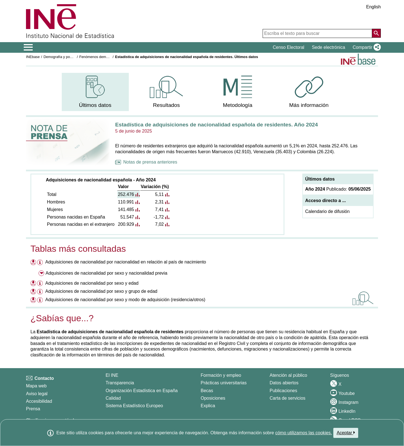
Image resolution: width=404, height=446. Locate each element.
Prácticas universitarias (224, 382)
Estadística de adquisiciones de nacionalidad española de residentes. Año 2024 (216, 125)
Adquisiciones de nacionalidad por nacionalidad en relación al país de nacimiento (125, 262)
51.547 (127, 217)
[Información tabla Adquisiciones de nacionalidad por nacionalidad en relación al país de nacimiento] (40, 262)
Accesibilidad (39, 401)
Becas (207, 390)
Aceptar (346, 432)
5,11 (159, 194)
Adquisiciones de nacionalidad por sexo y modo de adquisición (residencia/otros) (125, 299)
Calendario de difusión (327, 211)
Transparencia (120, 382)
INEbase (33, 57)
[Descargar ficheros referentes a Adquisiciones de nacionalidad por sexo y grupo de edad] (33, 291)
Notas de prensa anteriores (146, 162)
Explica (208, 405)
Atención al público (288, 375)
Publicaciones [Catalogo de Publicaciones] (283, 390)
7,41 (159, 209)
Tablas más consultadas (78, 249)
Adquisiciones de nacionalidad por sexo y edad (92, 283)
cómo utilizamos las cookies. (303, 432)
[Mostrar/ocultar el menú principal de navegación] (28, 47)
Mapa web (36, 385)
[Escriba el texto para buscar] (317, 33)
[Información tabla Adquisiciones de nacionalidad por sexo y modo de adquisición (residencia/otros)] (40, 300)
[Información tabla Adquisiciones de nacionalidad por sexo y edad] (40, 283)
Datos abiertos (284, 382)
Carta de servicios (287, 398)
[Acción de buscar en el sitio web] (376, 33)
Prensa (33, 408)
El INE (112, 375)
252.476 (126, 194)
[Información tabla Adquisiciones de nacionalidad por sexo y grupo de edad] (40, 292)
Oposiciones (213, 398)
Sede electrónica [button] (328, 47)
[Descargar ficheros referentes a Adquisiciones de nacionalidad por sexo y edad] (33, 283)
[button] (365, 47)
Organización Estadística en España (142, 390)
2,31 (159, 202)
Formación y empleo (221, 375)
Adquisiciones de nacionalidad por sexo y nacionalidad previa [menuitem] (106, 273)
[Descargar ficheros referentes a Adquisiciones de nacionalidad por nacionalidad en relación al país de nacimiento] (33, 262)
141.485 (126, 209)
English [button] (373, 6)
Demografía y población (62, 57)
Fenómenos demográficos (100, 57)
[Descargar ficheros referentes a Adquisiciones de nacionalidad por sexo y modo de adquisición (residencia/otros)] (33, 299)
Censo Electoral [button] (288, 47)
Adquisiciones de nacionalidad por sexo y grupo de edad (101, 291)
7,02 (159, 224)
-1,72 (159, 217)
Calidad (113, 398)
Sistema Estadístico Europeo (134, 405)
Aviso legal (36, 393)
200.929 (126, 224)
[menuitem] (95, 92)
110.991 (126, 202)
